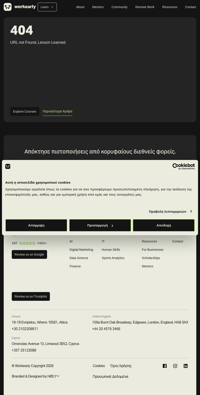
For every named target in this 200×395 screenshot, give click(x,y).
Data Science (78, 258)
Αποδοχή (163, 225)
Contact (190, 7)
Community (119, 7)
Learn (47, 7)
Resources (169, 7)
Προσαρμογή (100, 225)
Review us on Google (29, 254)
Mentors (98, 7)
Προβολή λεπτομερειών (167, 211)
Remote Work (144, 7)
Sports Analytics (113, 258)
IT (103, 241)
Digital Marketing (81, 250)
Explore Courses (24, 111)
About (80, 7)
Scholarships (151, 258)
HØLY (51, 376)
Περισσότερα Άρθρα (58, 111)
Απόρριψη (36, 225)
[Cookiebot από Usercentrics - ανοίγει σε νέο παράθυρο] (176, 166)
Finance (75, 266)
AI (71, 241)
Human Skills (111, 250)
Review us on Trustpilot (31, 296)
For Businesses (153, 250)
